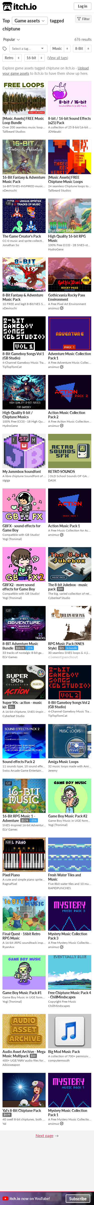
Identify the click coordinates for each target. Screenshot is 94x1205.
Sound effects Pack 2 (19, 762)
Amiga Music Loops (63, 762)
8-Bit (79, 48)
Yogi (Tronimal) (12, 539)
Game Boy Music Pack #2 (67, 816)
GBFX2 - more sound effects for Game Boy (19, 587)
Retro (9, 58)
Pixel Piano (11, 875)
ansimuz (53, 308)
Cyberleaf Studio (59, 598)
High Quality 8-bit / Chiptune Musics (18, 414)
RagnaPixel (10, 884)
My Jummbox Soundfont (22, 471)
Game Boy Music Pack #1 (22, 993)
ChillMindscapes (59, 1006)
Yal (4, 1123)
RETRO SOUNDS (61, 471)
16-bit (31, 58)
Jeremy (52, 770)
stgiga (6, 480)
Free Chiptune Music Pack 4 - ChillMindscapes (69, 995)
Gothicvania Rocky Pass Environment (66, 297)
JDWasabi (54, 131)
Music (57, 48)
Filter (83, 19)
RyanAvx (8, 947)
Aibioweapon (11, 1065)
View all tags (57, 58)
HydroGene (55, 249)
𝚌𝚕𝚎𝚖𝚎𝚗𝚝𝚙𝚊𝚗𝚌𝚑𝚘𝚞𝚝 (63, 657)
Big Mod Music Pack (64, 1051)
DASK (52, 480)
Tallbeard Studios (14, 131)
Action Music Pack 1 (64, 526)
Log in (82, 6)
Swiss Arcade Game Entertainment (24, 770)
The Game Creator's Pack (22, 236)
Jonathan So (11, 245)
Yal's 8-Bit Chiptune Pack (22, 1110)
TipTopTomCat (12, 367)
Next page (44, 1135)
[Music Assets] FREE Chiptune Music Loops (65, 179)
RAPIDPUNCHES (59, 888)
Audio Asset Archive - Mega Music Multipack (24, 1053)
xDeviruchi (10, 190)
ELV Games (10, 657)
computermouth (59, 1060)
